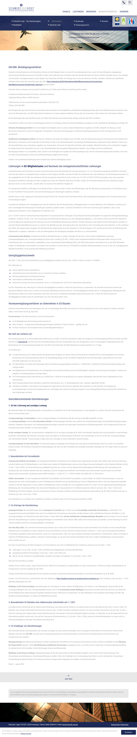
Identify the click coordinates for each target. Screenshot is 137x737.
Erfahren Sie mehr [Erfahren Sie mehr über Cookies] (26, 733)
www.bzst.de (22, 342)
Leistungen (78, 11)
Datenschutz (115, 725)
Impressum (124, 725)
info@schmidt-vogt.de (70, 725)
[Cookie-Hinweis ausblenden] (128, 732)
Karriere (124, 11)
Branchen (91, 11)
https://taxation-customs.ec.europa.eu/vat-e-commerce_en (78, 578)
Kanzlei (66, 11)
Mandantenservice (108, 11)
